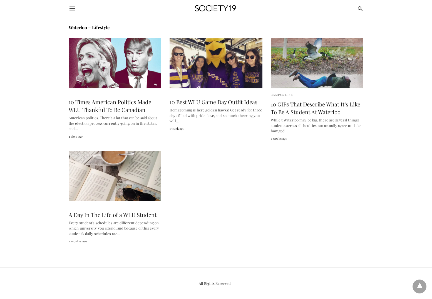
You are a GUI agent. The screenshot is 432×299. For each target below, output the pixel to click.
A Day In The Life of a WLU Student (113, 214)
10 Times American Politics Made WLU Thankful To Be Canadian (110, 105)
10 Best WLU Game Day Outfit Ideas (213, 102)
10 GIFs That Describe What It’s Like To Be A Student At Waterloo (315, 108)
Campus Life (282, 95)
